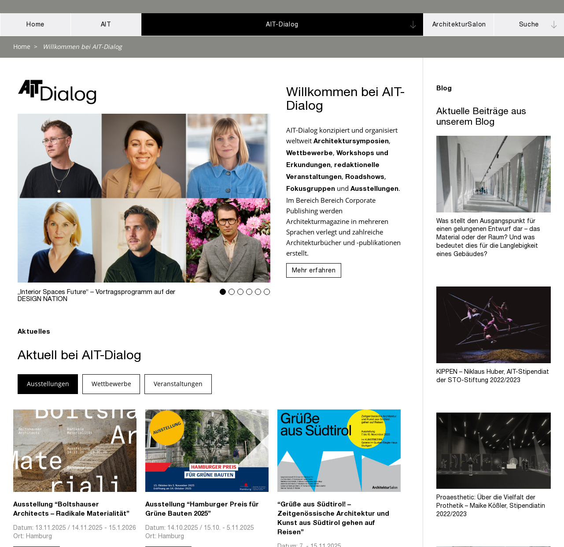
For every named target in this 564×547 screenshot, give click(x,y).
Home (21, 46)
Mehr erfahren (314, 271)
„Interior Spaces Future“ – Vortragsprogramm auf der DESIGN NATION (144, 198)
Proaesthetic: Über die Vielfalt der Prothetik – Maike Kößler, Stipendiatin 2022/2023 (490, 503)
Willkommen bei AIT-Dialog (82, 46)
